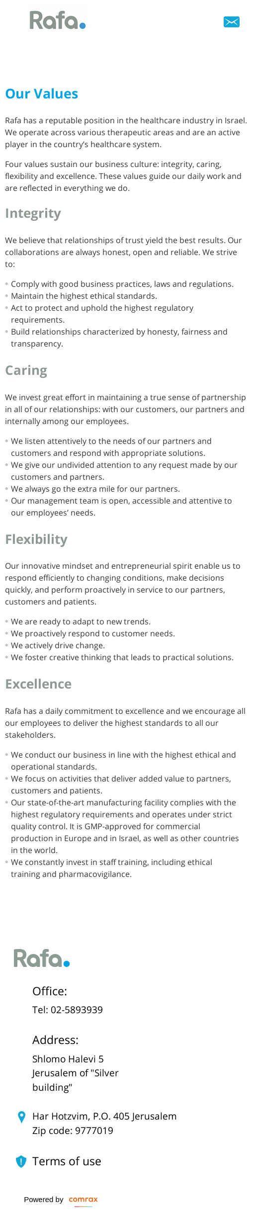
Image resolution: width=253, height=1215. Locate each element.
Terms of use (66, 1162)
